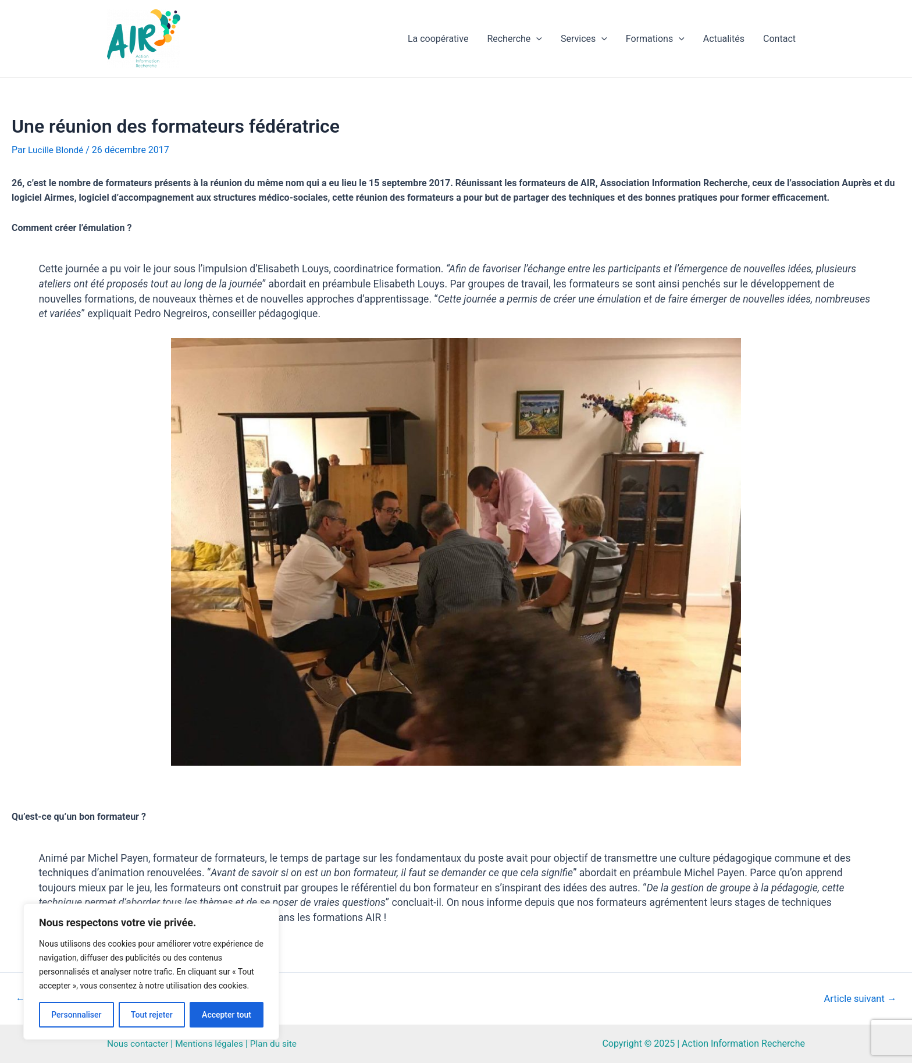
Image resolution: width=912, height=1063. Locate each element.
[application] (536, 39)
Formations (655, 39)
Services (584, 39)
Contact (779, 38)
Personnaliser (76, 1014)
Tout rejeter (152, 1014)
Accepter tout (226, 1014)
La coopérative (438, 38)
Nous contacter (138, 1043)
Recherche (514, 39)
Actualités (723, 38)
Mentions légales (212, 1043)
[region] (151, 972)
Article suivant (858, 999)
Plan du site (279, 1043)
